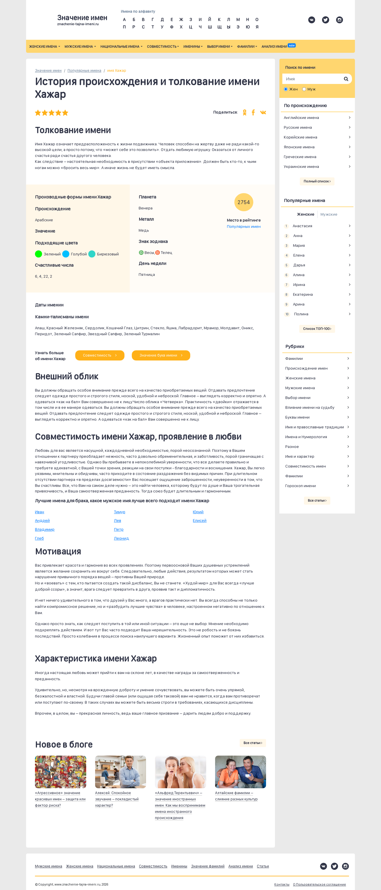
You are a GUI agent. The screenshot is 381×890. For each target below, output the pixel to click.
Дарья (294, 265)
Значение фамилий (208, 866)
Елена (294, 255)
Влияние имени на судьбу (309, 407)
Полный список (317, 181)
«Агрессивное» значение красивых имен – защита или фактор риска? (60, 799)
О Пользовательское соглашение (319, 884)
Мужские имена (79, 46)
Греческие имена (300, 156)
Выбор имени (218, 46)
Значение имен (48, 70)
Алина (294, 275)
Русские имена (298, 127)
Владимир (45, 529)
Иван (39, 511)
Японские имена (299, 146)
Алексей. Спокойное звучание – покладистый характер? (117, 799)
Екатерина (298, 294)
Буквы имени (297, 417)
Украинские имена (301, 166)
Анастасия (298, 226)
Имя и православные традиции (314, 427)
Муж (312, 89)
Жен (293, 89)
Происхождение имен (306, 368)
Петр (119, 529)
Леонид (121, 538)
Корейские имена (300, 137)
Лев (117, 520)
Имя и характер (299, 456)
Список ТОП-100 (317, 329)
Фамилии (245, 46)
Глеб (39, 538)
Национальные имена (120, 46)
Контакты (281, 884)
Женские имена (43, 46)
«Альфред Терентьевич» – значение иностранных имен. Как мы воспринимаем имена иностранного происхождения (180, 805)
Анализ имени (278, 46)
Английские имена (301, 117)
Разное (292, 446)
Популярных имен (244, 226)
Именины (191, 46)
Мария (294, 245)
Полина (296, 314)
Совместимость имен (305, 466)
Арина (294, 304)
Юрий (198, 511)
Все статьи (253, 743)
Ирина (294, 284)
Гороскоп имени (300, 485)
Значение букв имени (161, 355)
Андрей (42, 520)
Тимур (119, 511)
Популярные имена (84, 70)
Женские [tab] (305, 214)
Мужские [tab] (329, 214)
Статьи (263, 866)
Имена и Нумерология (306, 436)
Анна (293, 236)
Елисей (199, 520)
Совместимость (161, 46)
